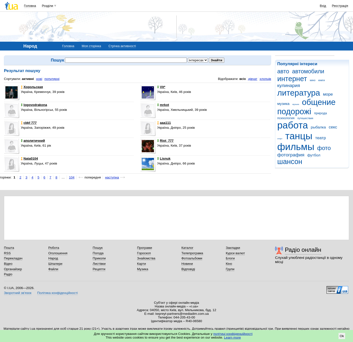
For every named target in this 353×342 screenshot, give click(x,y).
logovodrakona (34, 105)
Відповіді (188, 269)
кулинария (288, 85)
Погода (98, 253)
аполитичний (33, 140)
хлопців (265, 79)
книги (321, 80)
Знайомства (146, 258)
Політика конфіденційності (57, 293)
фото (324, 148)
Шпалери (55, 264)
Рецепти (99, 269)
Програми (144, 248)
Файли (53, 269)
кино (312, 80)
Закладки (233, 248)
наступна (112, 177)
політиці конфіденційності (232, 334)
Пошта (9, 248)
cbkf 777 (29, 123)
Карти (141, 264)
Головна (30, 6)
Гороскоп (144, 253)
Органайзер (13, 269)
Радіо (8, 274)
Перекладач (13, 258)
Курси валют (235, 253)
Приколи (99, 258)
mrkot (163, 105)
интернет (292, 79)
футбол (313, 155)
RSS (7, 253)
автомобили (308, 71)
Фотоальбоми (191, 258)
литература (298, 92)
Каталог (187, 248)
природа (320, 113)
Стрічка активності (122, 46)
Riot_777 (165, 140)
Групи (230, 269)
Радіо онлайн (303, 249)
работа (292, 125)
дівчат (252, 79)
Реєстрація (340, 6)
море (328, 94)
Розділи (47, 6)
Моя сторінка (91, 46)
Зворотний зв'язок (17, 293)
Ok (342, 336)
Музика (142, 269)
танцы (299, 136)
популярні (51, 79)
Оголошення (57, 253)
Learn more (232, 337)
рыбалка (318, 127)
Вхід (323, 6)
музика (283, 103)
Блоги (230, 258)
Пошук (98, 248)
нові (39, 79)
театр (320, 138)
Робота (53, 248)
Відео (8, 264)
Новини (187, 264)
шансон (289, 161)
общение (319, 102)
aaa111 (164, 123)
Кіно (229, 264)
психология (285, 118)
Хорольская (32, 87)
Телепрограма (192, 253)
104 (71, 177)
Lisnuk (163, 158)
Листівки (99, 264)
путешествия (305, 118)
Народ (53, 258)
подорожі (294, 111)
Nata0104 (29, 158)
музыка (295, 104)
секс (333, 127)
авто (283, 71)
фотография (290, 154)
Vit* (161, 87)
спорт (279, 139)
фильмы (295, 146)
